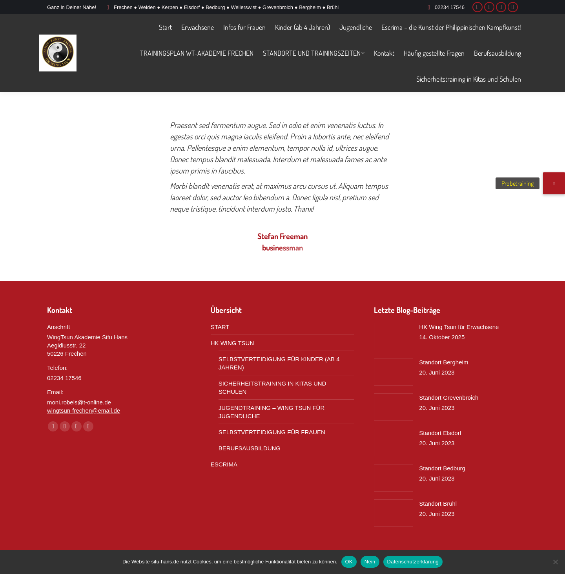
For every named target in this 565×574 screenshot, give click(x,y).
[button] (554, 183)
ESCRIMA (224, 464)
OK (349, 562)
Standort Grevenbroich (448, 397)
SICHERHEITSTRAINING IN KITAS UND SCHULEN (272, 387)
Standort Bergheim (443, 362)
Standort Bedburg (442, 468)
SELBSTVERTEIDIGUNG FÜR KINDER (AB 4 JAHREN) (279, 363)
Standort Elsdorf (440, 433)
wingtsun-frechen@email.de (83, 410)
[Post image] (393, 336)
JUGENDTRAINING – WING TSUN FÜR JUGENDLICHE (272, 411)
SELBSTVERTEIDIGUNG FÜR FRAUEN (272, 432)
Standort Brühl (438, 503)
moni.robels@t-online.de (79, 402)
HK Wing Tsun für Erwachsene (459, 327)
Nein (370, 562)
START (220, 327)
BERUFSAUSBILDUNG (250, 448)
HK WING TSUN (232, 343)
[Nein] (555, 562)
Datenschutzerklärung (413, 562)
